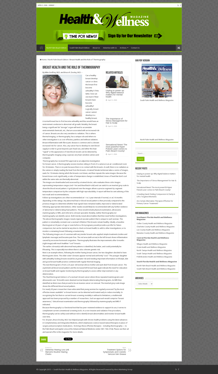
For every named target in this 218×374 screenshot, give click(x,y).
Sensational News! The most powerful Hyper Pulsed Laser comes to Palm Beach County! (116, 147)
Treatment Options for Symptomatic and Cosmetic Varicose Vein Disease (111, 351)
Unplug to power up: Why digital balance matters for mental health (115, 93)
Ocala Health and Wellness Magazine (151, 247)
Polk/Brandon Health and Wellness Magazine (154, 257)
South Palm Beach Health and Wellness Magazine (156, 269)
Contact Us (135, 48)
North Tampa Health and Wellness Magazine (154, 250)
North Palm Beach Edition (56, 48)
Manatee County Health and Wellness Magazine (155, 233)
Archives (123, 48)
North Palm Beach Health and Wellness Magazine (156, 266)
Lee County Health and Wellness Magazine (153, 230)
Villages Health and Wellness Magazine (152, 244)
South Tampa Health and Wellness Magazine (154, 254)
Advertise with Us (110, 48)
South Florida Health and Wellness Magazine (157, 262)
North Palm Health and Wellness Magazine (157, 140)
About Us (96, 48)
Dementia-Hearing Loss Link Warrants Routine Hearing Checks (59, 351)
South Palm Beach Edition (80, 48)
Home (41, 47)
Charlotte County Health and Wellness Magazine (155, 227)
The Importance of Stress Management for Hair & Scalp (116, 120)
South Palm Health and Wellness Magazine (157, 100)
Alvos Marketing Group (123, 369)
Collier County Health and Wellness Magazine (154, 223)
